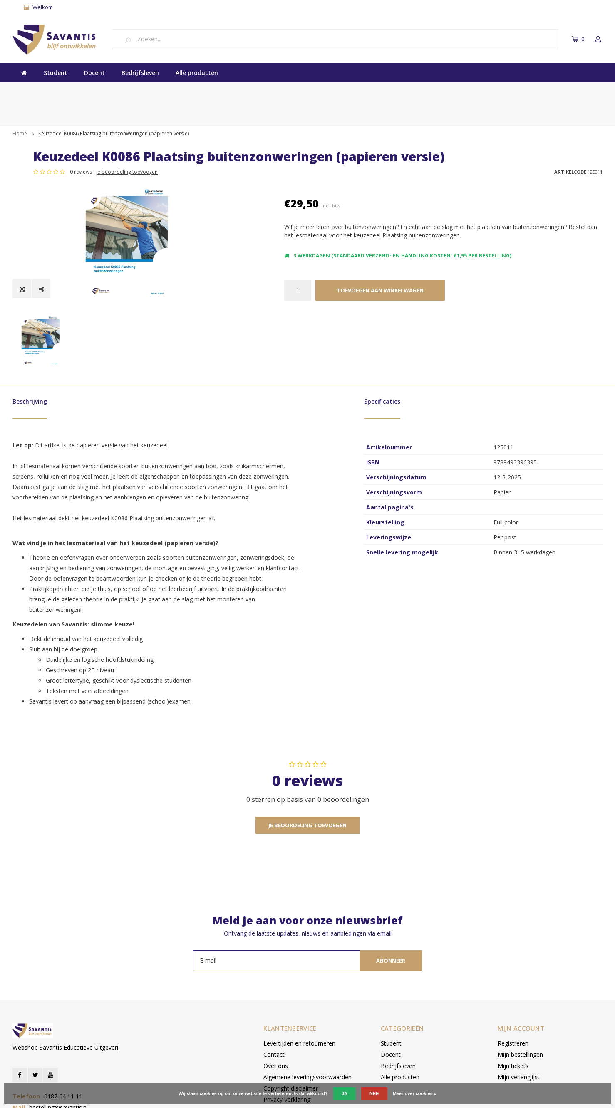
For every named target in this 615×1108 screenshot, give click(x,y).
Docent (94, 73)
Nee (374, 1093)
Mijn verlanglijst (519, 1025)
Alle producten (197, 73)
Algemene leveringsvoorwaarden (307, 1025)
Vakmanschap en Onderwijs (192, 90)
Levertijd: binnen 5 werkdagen (558, 90)
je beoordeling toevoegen (378, 167)
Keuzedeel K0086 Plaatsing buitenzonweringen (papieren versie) (113, 107)
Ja (344, 1093)
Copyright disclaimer (290, 1036)
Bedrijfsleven (140, 73)
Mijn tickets (513, 1014)
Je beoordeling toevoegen (307, 773)
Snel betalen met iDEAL (373, 90)
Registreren (513, 991)
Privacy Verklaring (286, 1047)
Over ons (275, 1014)
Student (55, 73)
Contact (274, 1002)
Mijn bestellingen (520, 1002)
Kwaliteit (29, 90)
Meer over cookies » (414, 1093)
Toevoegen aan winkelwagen (380, 278)
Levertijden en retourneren (299, 991)
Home (19, 107)
